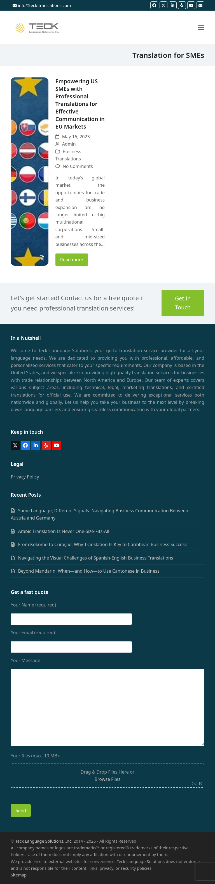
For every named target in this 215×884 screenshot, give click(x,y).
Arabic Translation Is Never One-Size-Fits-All (63, 531)
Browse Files (108, 779)
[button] (201, 27)
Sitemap (19, 875)
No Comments (78, 166)
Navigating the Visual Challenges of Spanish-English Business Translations (95, 558)
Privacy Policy (25, 477)
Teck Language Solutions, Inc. (44, 841)
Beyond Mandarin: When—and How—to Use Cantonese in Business (88, 571)
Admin (69, 144)
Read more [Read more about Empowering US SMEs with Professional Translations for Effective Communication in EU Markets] (71, 260)
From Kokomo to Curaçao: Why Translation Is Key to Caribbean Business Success (102, 544)
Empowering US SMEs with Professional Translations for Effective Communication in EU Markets (80, 103)
